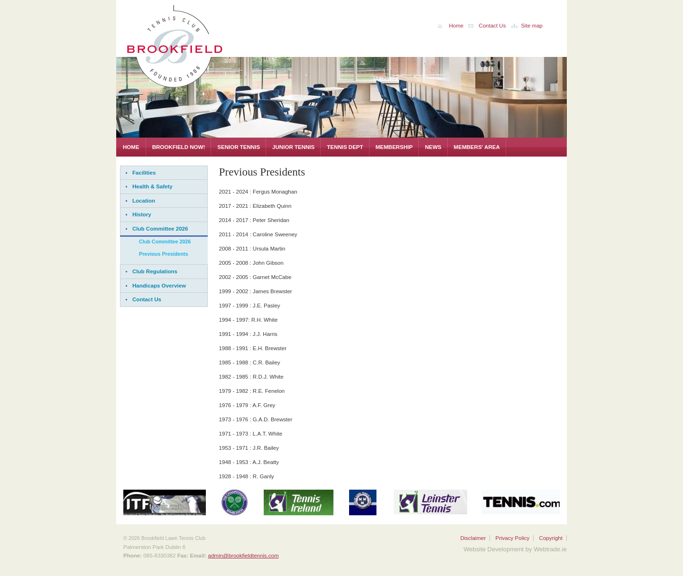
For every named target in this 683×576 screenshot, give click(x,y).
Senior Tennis (238, 147)
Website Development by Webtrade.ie (515, 549)
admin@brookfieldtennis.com (243, 555)
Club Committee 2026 (160, 229)
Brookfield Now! (178, 147)
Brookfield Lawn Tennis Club (196, 44)
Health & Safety (152, 186)
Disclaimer (473, 538)
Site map (532, 25)
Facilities (144, 173)
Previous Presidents (163, 254)
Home (131, 147)
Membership (394, 147)
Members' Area (477, 147)
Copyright (551, 538)
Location (143, 201)
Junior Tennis (293, 147)
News (433, 147)
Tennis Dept (345, 147)
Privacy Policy (512, 538)
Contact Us (146, 299)
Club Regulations (154, 271)
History (141, 214)
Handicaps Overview (159, 285)
